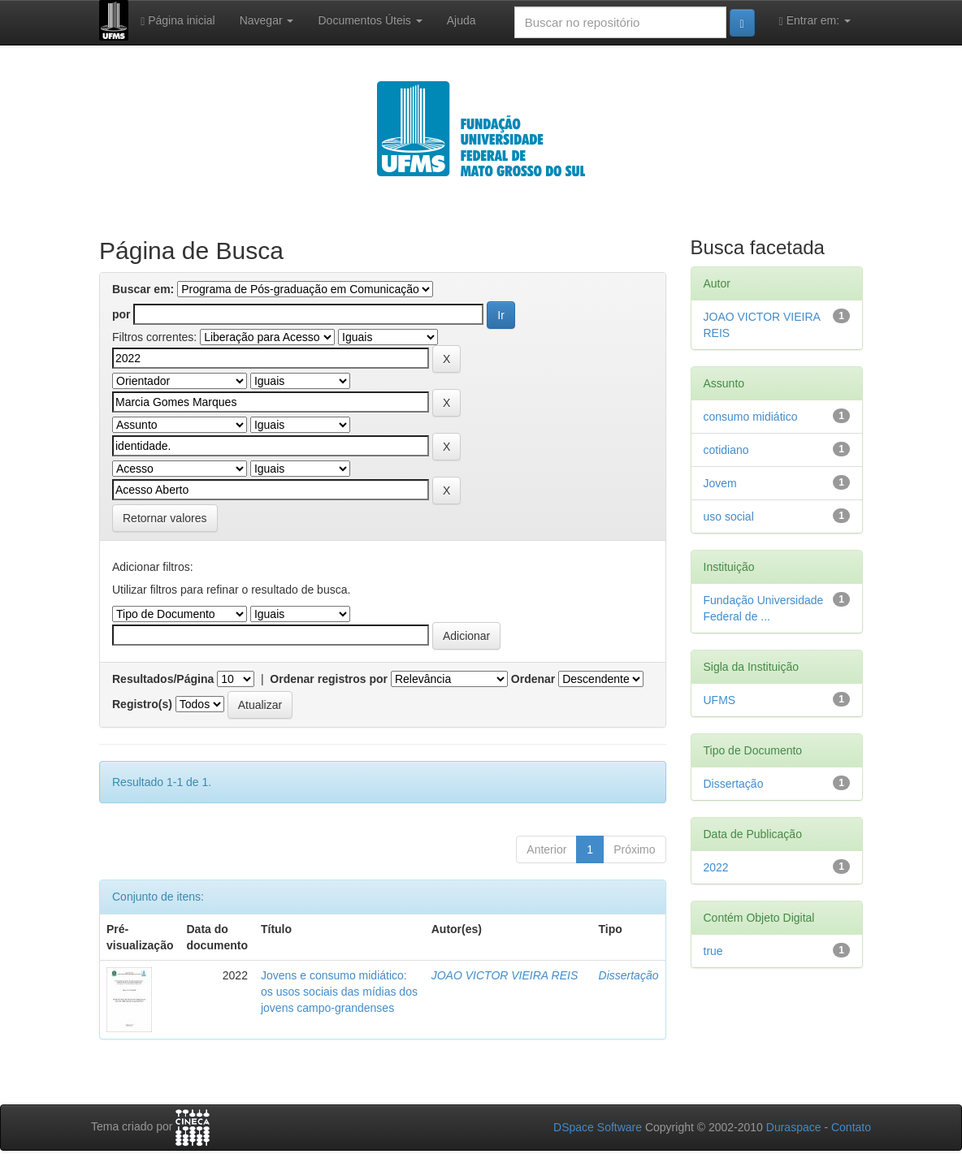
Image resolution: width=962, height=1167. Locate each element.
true (713, 950)
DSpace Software (597, 1127)
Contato (851, 1127)
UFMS (720, 700)
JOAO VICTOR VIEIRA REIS (504, 975)
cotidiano (726, 449)
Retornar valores (165, 518)
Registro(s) (142, 704)
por (121, 314)
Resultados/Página (163, 678)
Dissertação (629, 975)
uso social (729, 516)
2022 (716, 867)
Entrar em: (815, 21)
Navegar (267, 20)
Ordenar (533, 678)
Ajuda (461, 20)
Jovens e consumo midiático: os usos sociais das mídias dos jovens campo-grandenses (339, 991)
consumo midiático (751, 416)
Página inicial (178, 21)
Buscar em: (143, 289)
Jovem (720, 483)
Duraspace (793, 1127)
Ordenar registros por (329, 678)
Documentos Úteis (370, 20)
